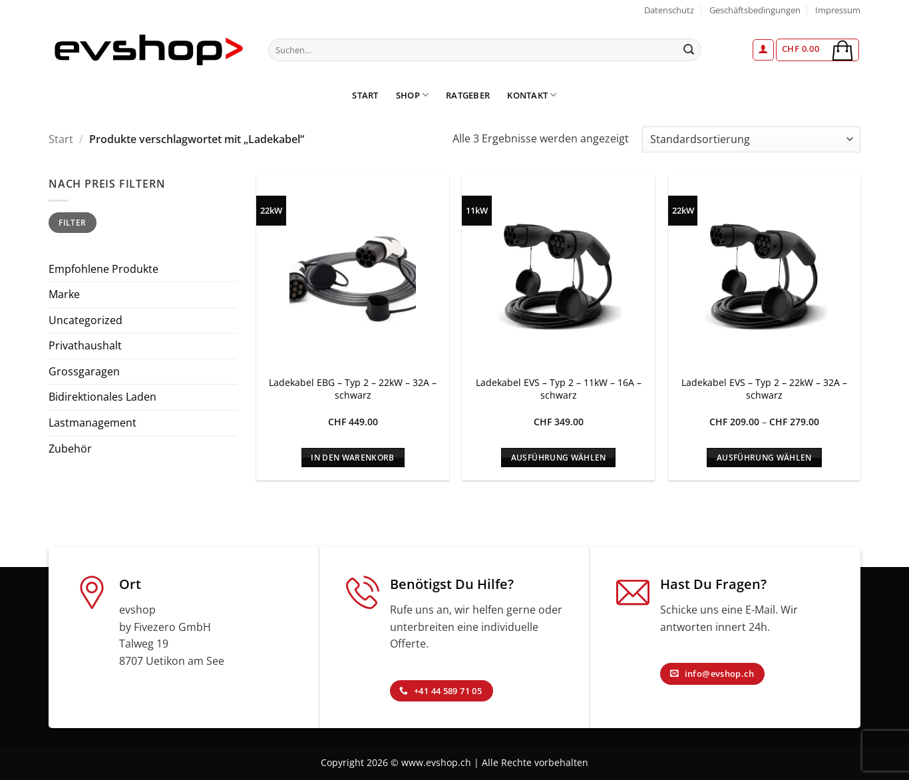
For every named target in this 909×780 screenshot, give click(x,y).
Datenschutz (669, 10)
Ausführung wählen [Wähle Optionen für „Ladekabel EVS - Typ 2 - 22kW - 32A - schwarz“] (764, 458)
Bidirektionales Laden (102, 396)
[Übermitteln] (689, 50)
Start (365, 95)
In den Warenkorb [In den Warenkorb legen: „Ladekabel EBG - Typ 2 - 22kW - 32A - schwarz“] (353, 458)
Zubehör (70, 448)
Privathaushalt (85, 345)
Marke (64, 294)
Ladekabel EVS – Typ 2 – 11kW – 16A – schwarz (558, 389)
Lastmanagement (92, 422)
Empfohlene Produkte (103, 269)
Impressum (837, 10)
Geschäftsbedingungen (755, 10)
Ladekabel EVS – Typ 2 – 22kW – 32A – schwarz (764, 389)
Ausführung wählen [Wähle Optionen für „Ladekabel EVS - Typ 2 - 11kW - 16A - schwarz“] (558, 458)
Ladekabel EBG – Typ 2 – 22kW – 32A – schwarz (353, 389)
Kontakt (531, 95)
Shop (412, 95)
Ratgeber (468, 95)
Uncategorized (85, 320)
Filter (72, 222)
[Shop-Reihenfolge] (751, 139)
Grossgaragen (84, 371)
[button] (763, 50)
